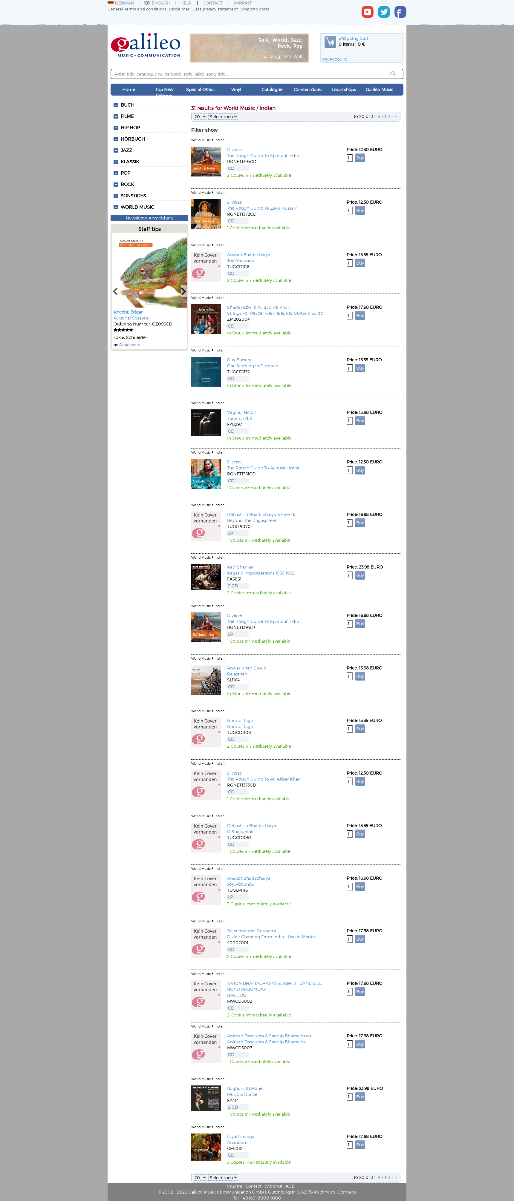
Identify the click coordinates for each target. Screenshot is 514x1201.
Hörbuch (133, 139)
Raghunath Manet (245, 1088)
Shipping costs (255, 9)
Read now (129, 344)
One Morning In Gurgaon (252, 365)
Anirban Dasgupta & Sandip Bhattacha (266, 1041)
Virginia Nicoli (241, 412)
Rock (127, 184)
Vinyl (236, 89)
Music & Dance (242, 1094)
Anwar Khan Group (246, 667)
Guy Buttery (239, 359)
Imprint (243, 2)
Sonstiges (133, 195)
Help (185, 2)
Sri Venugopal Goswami (251, 930)
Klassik (130, 161)
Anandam (237, 1142)
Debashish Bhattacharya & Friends (261, 514)
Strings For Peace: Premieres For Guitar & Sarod (275, 313)
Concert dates (308, 89)
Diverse (234, 149)
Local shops (344, 89)
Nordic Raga (240, 720)
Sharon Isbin (240, 307)
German (121, 2)
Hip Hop (130, 127)
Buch (127, 104)
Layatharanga (240, 1136)
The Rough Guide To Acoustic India (263, 467)
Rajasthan (237, 673)
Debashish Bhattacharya (251, 825)
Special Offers (200, 89)
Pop (125, 173)
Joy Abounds (240, 260)
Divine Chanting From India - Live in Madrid (272, 936)
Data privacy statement (215, 9)
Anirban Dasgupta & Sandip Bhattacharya (269, 1035)
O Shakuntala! (241, 831)
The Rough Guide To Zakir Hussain (262, 208)
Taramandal (239, 418)
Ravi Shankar (240, 566)
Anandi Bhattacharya (248, 254)
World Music (137, 207)
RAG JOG (236, 995)
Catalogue (271, 89)
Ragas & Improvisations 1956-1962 (260, 572)
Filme (127, 116)
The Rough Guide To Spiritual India (263, 155)
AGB (290, 1185)
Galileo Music (379, 89)
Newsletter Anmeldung (149, 217)
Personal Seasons (131, 317)
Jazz (126, 150)
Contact (213, 2)
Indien (219, 140)
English (157, 2)
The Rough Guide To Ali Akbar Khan (264, 778)
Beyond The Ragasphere (251, 520)
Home (128, 89)
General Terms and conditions (137, 9)
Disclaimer (179, 9)
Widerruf (273, 1185)
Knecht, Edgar (128, 311)
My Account (334, 59)
